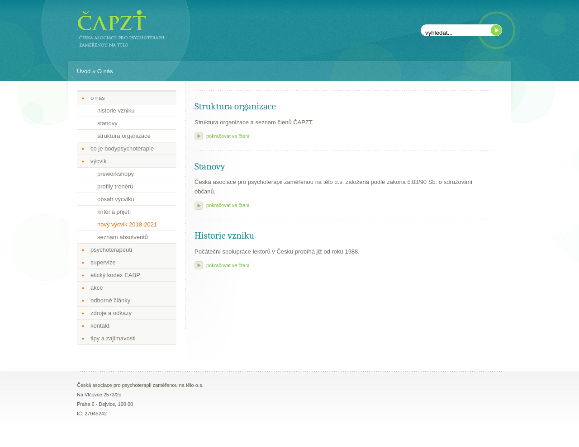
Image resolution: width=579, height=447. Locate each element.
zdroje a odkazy (111, 313)
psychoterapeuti (111, 249)
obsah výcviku (115, 199)
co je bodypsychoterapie (122, 148)
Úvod (83, 71)
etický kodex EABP (115, 275)
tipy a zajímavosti (113, 338)
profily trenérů (115, 186)
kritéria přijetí (114, 211)
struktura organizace (124, 135)
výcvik (98, 161)
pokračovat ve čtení (227, 136)
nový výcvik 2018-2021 (127, 224)
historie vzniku (115, 110)
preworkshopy (115, 173)
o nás (97, 97)
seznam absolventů (122, 237)
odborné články (110, 300)
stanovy (107, 123)
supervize (103, 262)
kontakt (99, 325)
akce (96, 287)
